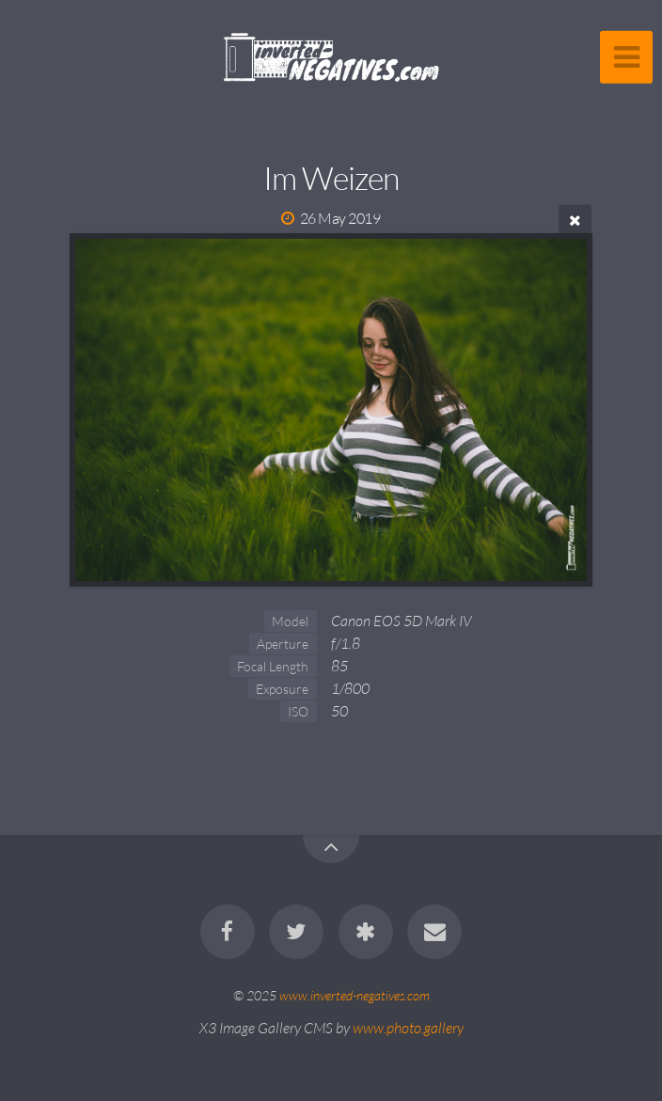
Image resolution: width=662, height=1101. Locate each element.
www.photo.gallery (408, 1027)
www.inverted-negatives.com (354, 995)
